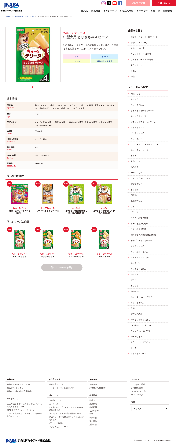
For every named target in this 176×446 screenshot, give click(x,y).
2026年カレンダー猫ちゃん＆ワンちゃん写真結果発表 (66, 408)
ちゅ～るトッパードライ (141, 297)
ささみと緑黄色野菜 (139, 218)
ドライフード (136, 65)
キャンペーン (110, 11)
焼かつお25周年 (56, 423)
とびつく (134, 286)
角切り (134, 308)
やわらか (134, 291)
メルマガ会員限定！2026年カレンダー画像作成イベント (24, 414)
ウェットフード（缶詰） (141, 54)
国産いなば (135, 93)
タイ (77, 56)
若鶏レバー (135, 161)
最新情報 (93, 404)
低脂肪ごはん (136, 201)
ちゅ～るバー (136, 139)
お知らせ (155, 11)
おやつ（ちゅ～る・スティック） (145, 37)
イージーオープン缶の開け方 (61, 388)
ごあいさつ (94, 411)
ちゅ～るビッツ (137, 127)
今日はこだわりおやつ (140, 331)
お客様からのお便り (98, 388)
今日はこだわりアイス (140, 342)
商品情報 (95, 11)
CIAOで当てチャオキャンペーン (21, 410)
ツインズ (134, 206)
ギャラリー (142, 11)
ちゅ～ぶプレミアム (139, 252)
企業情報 (167, 11)
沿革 (91, 414)
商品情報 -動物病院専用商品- (19, 391)
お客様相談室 (137, 388)
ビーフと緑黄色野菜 (139, 223)
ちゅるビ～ (135, 263)
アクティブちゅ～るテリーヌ (143, 122)
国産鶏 (134, 195)
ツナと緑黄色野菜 (138, 229)
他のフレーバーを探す (62, 267)
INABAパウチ (136, 173)
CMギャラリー (55, 400)
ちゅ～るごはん (137, 105)
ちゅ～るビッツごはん (140, 257)
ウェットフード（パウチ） (142, 59)
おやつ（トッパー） (139, 42)
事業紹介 (93, 418)
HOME (84, 11)
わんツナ (134, 167)
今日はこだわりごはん (140, 320)
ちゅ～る (134, 99)
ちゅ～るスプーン (138, 353)
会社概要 (93, 407)
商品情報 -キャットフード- (18, 384)
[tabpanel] (33, 54)
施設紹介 (93, 424)
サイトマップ (137, 395)
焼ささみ (134, 274)
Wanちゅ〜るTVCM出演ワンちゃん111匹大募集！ (66, 418)
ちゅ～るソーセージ (139, 150)
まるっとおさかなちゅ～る (142, 110)
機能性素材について (57, 384)
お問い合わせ (163, 3)
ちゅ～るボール (137, 303)
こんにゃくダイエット (140, 178)
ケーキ (134, 348)
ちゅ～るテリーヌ (138, 116)
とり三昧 (134, 190)
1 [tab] (33, 87)
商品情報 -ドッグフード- (17, 388)
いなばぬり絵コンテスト (59, 426)
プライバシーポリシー (141, 391)
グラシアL (135, 212)
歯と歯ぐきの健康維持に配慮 (143, 235)
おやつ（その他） (138, 48)
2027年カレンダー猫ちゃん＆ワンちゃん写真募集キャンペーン (24, 405)
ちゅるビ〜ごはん (138, 269)
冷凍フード (135, 71)
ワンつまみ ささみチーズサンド (144, 144)
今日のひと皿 (136, 336)
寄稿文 (92, 400)
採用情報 (93, 421)
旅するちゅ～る (137, 246)
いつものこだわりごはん (141, 325)
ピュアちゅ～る (137, 133)
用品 (133, 76)
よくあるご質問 (138, 384)
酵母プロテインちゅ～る (141, 240)
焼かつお (134, 280)
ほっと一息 (53, 404)
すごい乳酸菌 (136, 314)
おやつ (105, 56)
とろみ (134, 156)
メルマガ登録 (138, 3)
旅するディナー (137, 184)
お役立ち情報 (126, 11)
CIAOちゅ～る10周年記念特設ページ (65, 413)
